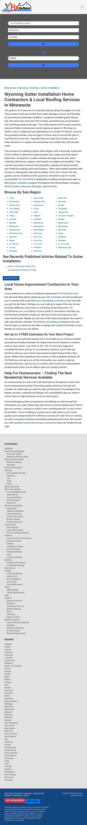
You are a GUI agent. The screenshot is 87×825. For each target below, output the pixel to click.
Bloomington (14, 201)
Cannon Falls (14, 205)
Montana (8, 714)
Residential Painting (15, 565)
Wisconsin (8, 777)
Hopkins (37, 216)
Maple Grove (63, 223)
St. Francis (38, 244)
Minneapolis (39, 226)
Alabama (8, 644)
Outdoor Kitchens (14, 551)
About (11, 793)
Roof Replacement (35, 270)
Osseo (60, 233)
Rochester (62, 237)
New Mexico (9, 728)
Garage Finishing (14, 497)
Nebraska (8, 717)
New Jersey (9, 725)
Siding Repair (12, 590)
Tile (8, 478)
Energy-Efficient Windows (18, 622)
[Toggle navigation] (82, 7)
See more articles (11, 278)
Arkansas (26, 186)
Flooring (8, 470)
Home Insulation (14, 609)
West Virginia (10, 774)
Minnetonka (63, 226)
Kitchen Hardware (15, 522)
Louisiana (8, 693)
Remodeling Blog (17, 795)
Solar (6, 595)
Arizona (7, 649)
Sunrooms (11, 503)
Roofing (34, 88)
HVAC (9, 611)
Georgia (7, 671)
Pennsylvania (10, 747)
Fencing (10, 543)
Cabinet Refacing (14, 513)
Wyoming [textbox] (13, 37)
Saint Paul (38, 240)
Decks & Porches (14, 541)
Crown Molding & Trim (16, 492)
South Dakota (10, 755)
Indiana (7, 682)
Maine (7, 695)
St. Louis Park (63, 244)
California (8, 655)
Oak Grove (38, 233)
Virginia (7, 769)
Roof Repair (23, 270)
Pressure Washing (14, 557)
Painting (8, 560)
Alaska (7, 647)
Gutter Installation (50, 88)
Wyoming (23, 88)
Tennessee (9, 758)
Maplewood (14, 226)
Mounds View (14, 230)
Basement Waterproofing (17, 456)
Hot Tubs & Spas (14, 549)
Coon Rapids (14, 209)
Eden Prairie (14, 212)
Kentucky (8, 690)
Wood (9, 484)
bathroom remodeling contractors (48, 300)
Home (6, 793)
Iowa (6, 685)
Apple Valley (39, 198)
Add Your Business (15, 800)
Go (43, 44)
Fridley (11, 216)
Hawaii (7, 674)
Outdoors (8, 535)
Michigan (37, 186)
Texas (6, 761)
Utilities (7, 598)
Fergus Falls (63, 212)
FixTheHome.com (68, 293)
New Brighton (39, 230)
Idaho (6, 676)
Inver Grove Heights (66, 216)
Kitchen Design (13, 519)
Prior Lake (38, 237)
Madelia (61, 219)
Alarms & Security (14, 600)
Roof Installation (14, 579)
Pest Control (9, 568)
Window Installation (15, 628)
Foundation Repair (15, 546)
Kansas (7, 687)
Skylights (11, 625)
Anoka (11, 198)
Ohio (6, 739)
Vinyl (9, 481)
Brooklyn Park (39, 201)
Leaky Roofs (12, 576)
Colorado (52, 186)
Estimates (7, 795)
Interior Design (13, 500)
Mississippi (9, 709)
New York (8, 731)
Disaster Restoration (13, 467)
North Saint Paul (15, 233)
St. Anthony (13, 244)
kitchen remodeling (47, 321)
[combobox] (43, 23)
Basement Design (14, 454)
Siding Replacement (15, 592)
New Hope (62, 230)
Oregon (7, 744)
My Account (33, 801)
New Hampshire (11, 723)
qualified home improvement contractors (35, 422)
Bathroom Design (14, 462)
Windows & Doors (11, 619)
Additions (8, 448)
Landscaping (10, 524)
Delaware (8, 663)
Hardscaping (12, 527)
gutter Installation (19, 183)
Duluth (36, 209)
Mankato (12, 223)
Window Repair (13, 630)
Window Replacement (16, 633)
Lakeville (12, 219)
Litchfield (37, 219)
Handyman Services (15, 606)
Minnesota (10, 88)
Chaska (61, 205)
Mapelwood (38, 223)
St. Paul (12, 247)
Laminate (11, 475)
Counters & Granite (15, 516)
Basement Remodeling (14, 451)
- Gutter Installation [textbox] (19, 23)
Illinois (7, 679)
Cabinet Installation (15, 511)
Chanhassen (39, 205)
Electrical (11, 603)
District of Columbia (13, 666)
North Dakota (10, 736)
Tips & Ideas (18, 793)
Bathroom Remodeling (14, 459)
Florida (7, 668)
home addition (45, 311)
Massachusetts (10, 701)
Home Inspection (11, 486)
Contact (26, 795)
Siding (7, 587)
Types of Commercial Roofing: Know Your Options (22, 266)
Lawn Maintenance (15, 530)
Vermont (8, 766)
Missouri (8, 712)
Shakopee (62, 240)
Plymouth (13, 237)
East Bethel (62, 209)
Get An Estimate (53, 346)
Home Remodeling (12, 489)
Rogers (12, 240)
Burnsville (62, 201)
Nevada (7, 720)
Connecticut (9, 660)
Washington (9, 772)
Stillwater (37, 247)
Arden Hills (62, 198)
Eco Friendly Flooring (16, 473)
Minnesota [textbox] (14, 30)
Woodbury (13, 251)
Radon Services (13, 617)
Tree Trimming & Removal (18, 532)
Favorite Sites (27, 793)
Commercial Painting (16, 562)
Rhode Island (10, 750)
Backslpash (12, 508)
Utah (6, 763)
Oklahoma (8, 742)
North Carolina (10, 733)
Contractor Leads (38, 793)
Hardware (11, 465)
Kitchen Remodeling (13, 505)
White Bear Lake (64, 247)
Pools (9, 554)
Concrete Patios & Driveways (19, 538)
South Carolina (12, 186)
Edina (36, 212)
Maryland (8, 698)
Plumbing (11, 614)
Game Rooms (12, 494)
